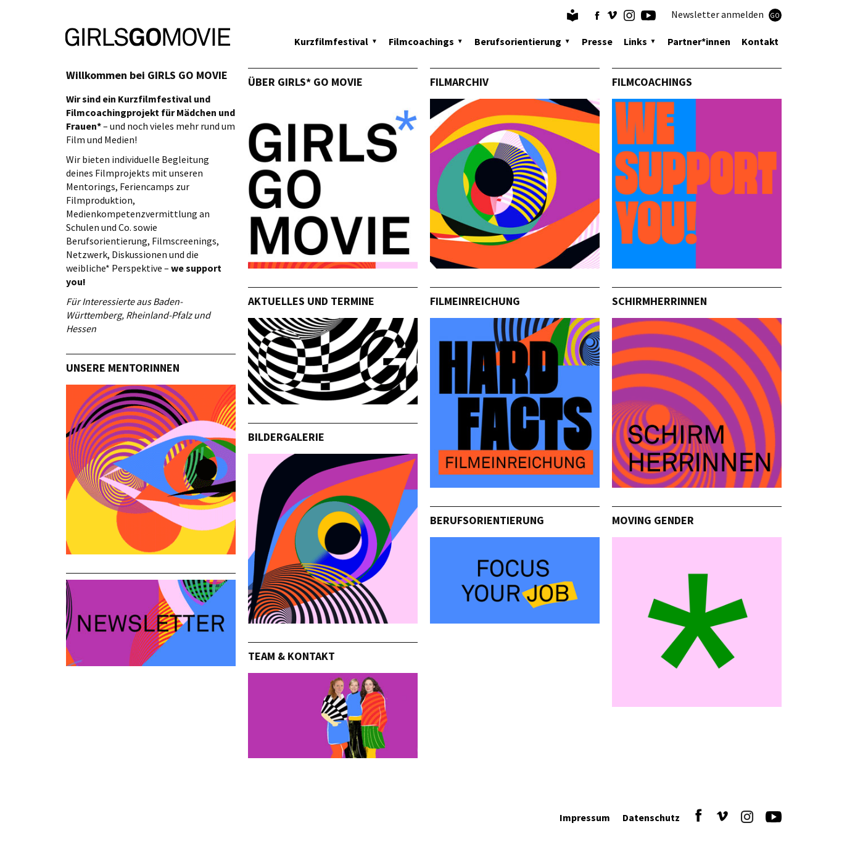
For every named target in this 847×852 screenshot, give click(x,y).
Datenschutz (651, 817)
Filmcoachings (421, 41)
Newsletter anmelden (726, 15)
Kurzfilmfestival (331, 41)
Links (635, 41)
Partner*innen (698, 41)
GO (775, 15)
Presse (597, 41)
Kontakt (760, 41)
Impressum (585, 817)
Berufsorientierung (517, 41)
